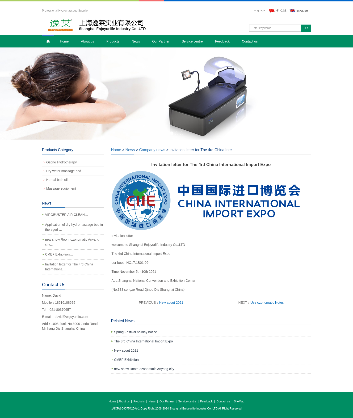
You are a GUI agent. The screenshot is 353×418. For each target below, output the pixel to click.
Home (64, 41)
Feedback (222, 41)
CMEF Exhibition (126, 360)
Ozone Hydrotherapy (61, 162)
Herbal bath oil (56, 180)
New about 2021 (171, 302)
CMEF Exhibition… (59, 254)
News (136, 41)
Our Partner (160, 41)
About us (87, 41)
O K (305, 28)
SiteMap (239, 401)
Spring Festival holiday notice (135, 332)
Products (112, 41)
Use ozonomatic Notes (267, 302)
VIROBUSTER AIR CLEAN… (66, 215)
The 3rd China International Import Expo (143, 341)
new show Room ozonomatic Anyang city (144, 369)
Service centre (192, 41)
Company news (152, 150)
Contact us (250, 41)
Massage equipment (61, 188)
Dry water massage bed (63, 171)
